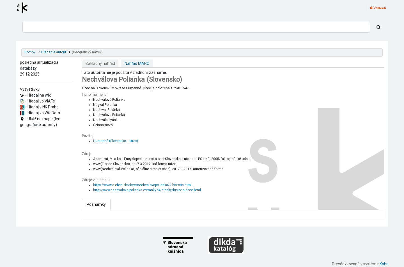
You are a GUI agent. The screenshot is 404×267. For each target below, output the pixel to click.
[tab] (96, 204)
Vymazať (378, 8)
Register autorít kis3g (24, 7)
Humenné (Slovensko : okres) (115, 141)
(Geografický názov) (87, 52)
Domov (29, 52)
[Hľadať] (378, 27)
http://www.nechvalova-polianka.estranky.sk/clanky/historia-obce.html (147, 190)
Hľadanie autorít (53, 52)
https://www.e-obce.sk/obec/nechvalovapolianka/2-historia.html (142, 185)
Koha (384, 264)
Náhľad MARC (137, 63)
